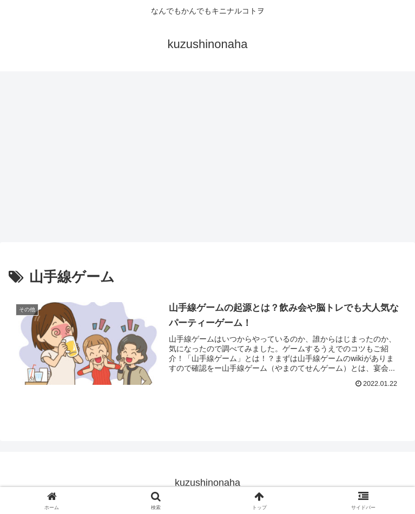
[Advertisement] (207, 160)
